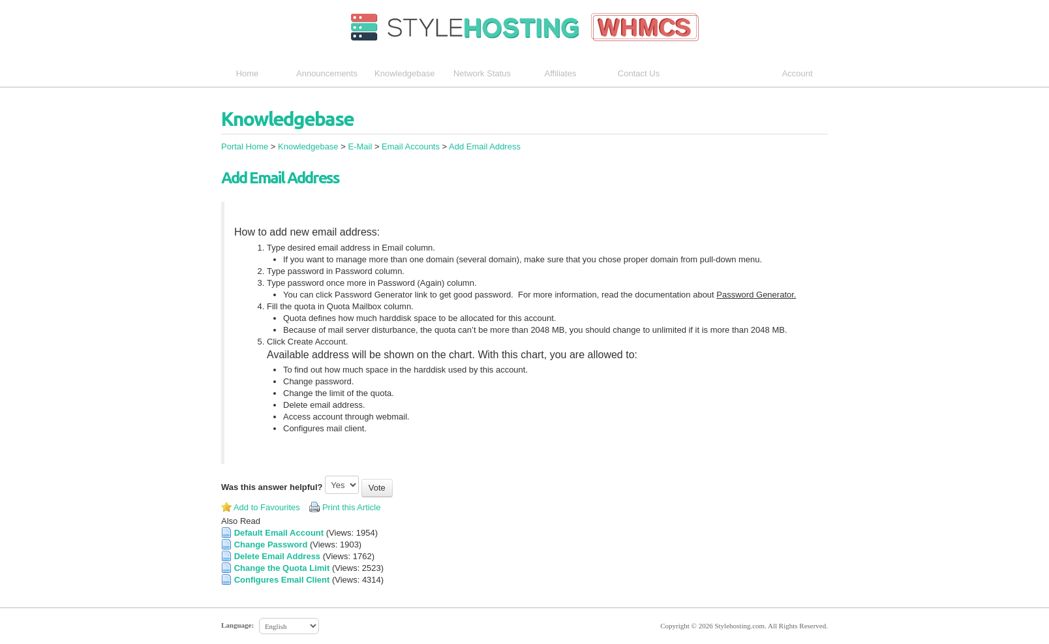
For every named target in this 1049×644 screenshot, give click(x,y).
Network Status (482, 73)
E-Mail (360, 146)
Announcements (326, 73)
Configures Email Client (282, 580)
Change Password (271, 544)
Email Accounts (411, 146)
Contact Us (639, 73)
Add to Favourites (267, 507)
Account (802, 73)
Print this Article (351, 507)
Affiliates (561, 73)
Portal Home (244, 146)
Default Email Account (279, 533)
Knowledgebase (404, 73)
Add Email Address (485, 146)
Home (247, 73)
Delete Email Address (277, 556)
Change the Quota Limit (282, 568)
